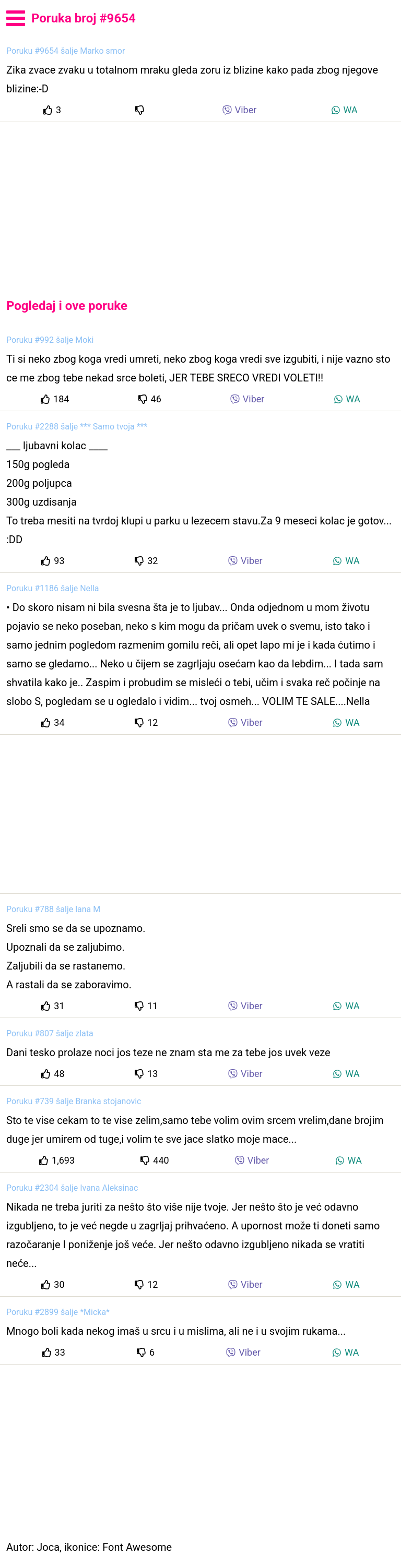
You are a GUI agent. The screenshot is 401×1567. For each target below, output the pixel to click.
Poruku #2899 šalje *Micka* (58, 1312)
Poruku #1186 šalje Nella (52, 588)
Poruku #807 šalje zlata (49, 1033)
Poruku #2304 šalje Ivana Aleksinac (72, 1188)
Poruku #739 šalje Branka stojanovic (73, 1101)
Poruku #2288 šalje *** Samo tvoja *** (76, 427)
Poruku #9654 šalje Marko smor (65, 51)
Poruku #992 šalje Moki (49, 340)
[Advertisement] (200, 201)
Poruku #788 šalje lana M (53, 909)
